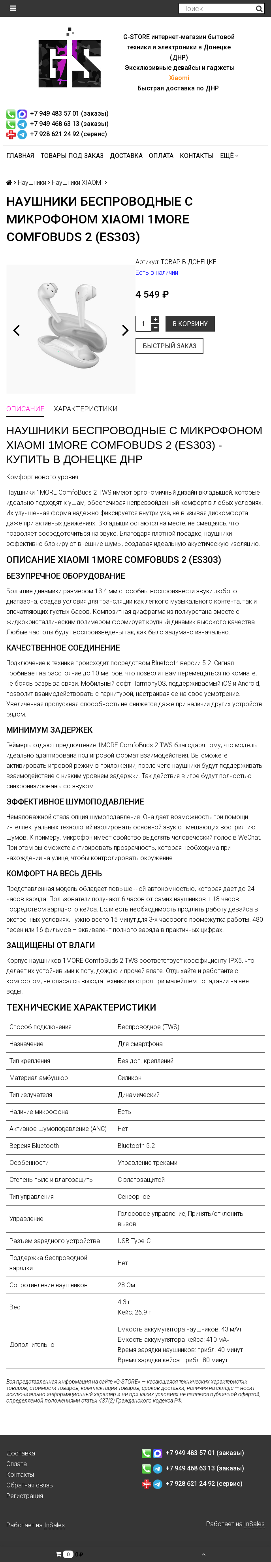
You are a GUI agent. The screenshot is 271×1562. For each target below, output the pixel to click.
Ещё (229, 155)
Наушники (32, 182)
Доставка (126, 155)
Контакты (197, 155)
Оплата (161, 155)
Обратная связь (29, 1485)
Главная (20, 155)
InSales (54, 1525)
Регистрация (24, 1496)
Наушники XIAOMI (77, 182)
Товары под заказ (72, 155)
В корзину (190, 324)
